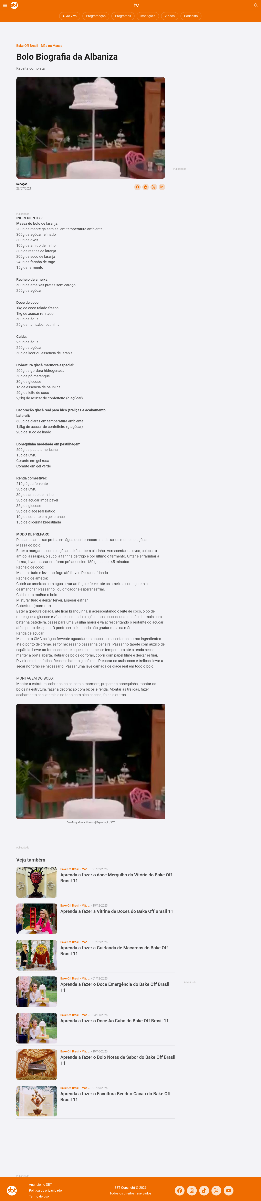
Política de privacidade (45, 1190)
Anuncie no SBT (40, 1185)
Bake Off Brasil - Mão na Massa (39, 46)
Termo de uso (39, 1196)
